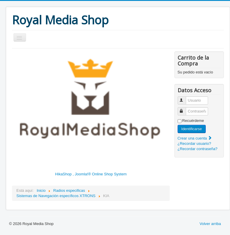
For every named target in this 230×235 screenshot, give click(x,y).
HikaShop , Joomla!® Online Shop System (90, 174)
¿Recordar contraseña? (198, 149)
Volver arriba (210, 223)
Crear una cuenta (195, 138)
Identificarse (191, 129)
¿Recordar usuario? (194, 143)
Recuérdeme (193, 120)
